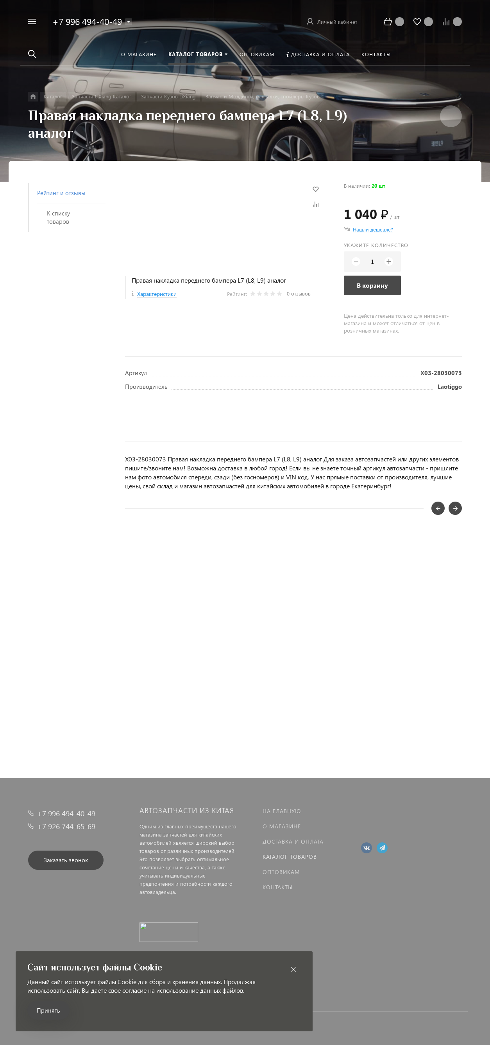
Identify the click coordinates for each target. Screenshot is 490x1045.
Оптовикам (281, 872)
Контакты (278, 887)
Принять (48, 1010)
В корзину (372, 285)
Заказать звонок (66, 860)
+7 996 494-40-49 (87, 21)
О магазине (282, 826)
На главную (282, 811)
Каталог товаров (290, 856)
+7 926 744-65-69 (66, 826)
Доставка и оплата (293, 841)
